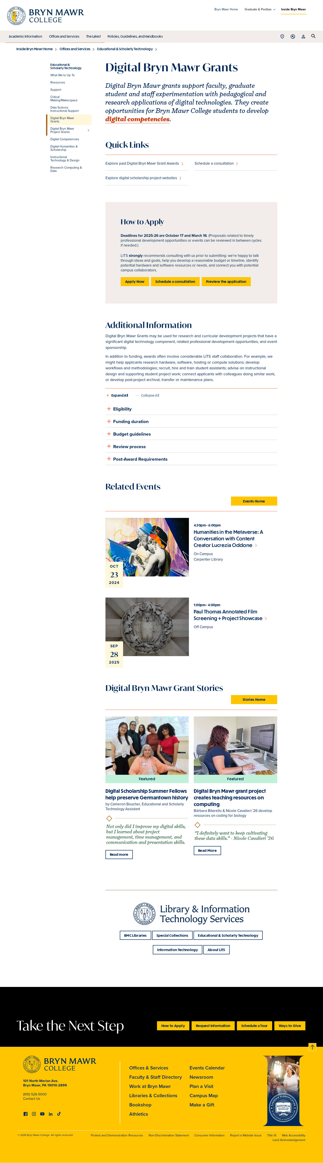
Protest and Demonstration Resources (117, 1135)
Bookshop (140, 1104)
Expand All (119, 395)
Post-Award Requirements (136, 458)
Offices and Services (63, 35)
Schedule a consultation (214, 163)
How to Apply (173, 1025)
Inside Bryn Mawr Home (35, 49)
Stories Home (254, 699)
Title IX (271, 1135)
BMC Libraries (135, 935)
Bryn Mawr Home (226, 9)
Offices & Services (148, 1067)
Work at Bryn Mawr (150, 1086)
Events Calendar (207, 1067)
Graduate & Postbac (258, 9)
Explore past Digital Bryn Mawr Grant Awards (142, 163)
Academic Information (25, 35)
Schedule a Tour (254, 1025)
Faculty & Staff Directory (155, 1077)
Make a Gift (202, 1104)
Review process (125, 446)
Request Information (213, 1025)
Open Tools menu (292, 36)
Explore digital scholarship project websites (141, 178)
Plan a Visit (201, 1086)
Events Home (254, 501)
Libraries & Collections (153, 1095)
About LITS (216, 950)
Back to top (312, 1046)
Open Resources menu (303, 36)
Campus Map (204, 1095)
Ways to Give (290, 1025)
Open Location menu (282, 36)
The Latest (92, 35)
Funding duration (127, 421)
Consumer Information (209, 1135)
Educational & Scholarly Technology (125, 49)
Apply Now (135, 281)
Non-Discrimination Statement (169, 1135)
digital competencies (137, 119)
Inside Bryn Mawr (293, 9)
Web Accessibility (293, 1135)
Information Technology (177, 950)
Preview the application (226, 281)
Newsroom (201, 1077)
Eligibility (118, 408)
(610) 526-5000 (35, 1094)
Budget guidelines (128, 433)
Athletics (138, 1114)
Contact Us (31, 1098)
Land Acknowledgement (289, 1140)
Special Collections (172, 935)
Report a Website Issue (246, 1135)
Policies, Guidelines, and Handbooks (133, 35)
